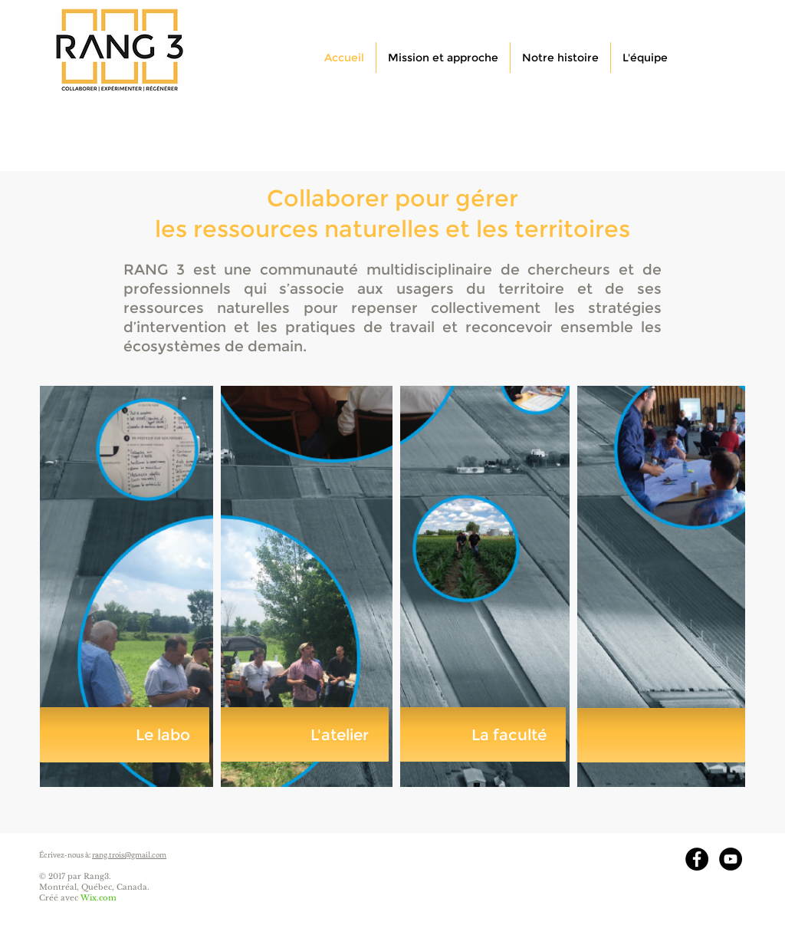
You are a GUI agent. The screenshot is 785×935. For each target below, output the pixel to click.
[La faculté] (481, 734)
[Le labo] (124, 734)
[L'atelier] (303, 734)
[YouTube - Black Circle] (730, 859)
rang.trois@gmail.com (129, 854)
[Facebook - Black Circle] (696, 859)
